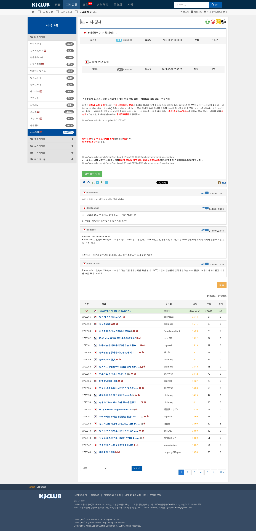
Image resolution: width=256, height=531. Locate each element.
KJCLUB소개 (80, 495)
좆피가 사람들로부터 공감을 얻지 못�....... (122, 367)
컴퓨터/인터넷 (38, 50)
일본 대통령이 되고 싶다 (112, 317)
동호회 (118, 4)
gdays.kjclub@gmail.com (179, 507)
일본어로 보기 (92, 174)
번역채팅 (102, 4)
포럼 (87, 4)
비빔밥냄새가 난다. (111, 381)
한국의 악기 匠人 (110, 359)
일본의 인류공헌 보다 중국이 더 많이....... (121, 431)
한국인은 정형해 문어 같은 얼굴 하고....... (121, 352)
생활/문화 (34, 125)
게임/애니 (36, 118)
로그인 (184, 12)
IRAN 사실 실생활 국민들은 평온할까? (120, 338)
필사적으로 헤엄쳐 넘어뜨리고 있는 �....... (122, 424)
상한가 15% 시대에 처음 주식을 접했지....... (122, 402)
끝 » (222, 472)
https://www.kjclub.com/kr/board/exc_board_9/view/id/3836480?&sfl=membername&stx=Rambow (128, 157)
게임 (130, 4)
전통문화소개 (36, 57)
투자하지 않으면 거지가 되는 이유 (119, 395)
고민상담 (34, 98)
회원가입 (196, 12)
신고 (224, 183)
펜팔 (58, 4)
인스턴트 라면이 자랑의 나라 (117, 374)
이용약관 (95, 495)
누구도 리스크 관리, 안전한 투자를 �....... (121, 438)
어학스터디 (37, 64)
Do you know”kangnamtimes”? (118, 409)
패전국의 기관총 (109, 452)
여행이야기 (35, 44)
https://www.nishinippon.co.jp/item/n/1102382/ (103, 120)
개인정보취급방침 (112, 495)
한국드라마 (35, 84)
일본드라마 (35, 78)
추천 (220, 304)
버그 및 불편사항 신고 (135, 495)
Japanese (41, 487)
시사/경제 (66, 12)
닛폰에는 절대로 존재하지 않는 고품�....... (122, 345)
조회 (209, 304)
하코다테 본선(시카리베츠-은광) (118, 331)
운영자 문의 (155, 495)
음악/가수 (36, 91)
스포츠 (35, 111)
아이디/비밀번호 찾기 (215, 12)
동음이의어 (108, 324)
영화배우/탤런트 (38, 71)
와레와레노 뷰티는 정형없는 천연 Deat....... (123, 416)
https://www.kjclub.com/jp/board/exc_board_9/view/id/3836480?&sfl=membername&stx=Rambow (128, 163)
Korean (31, 487)
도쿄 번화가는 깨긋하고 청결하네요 (118, 445)
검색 (216, 4)
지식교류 (71, 4)
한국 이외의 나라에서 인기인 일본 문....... (121, 388)
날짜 (195, 304)
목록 (221, 284)
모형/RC (34, 105)
